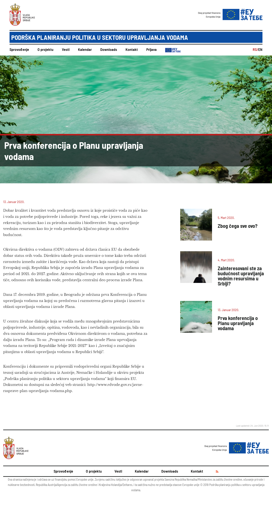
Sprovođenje (19, 49)
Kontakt (132, 49)
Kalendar (85, 49)
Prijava (151, 49)
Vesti (66, 49)
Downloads (108, 49)
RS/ (255, 49)
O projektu (45, 49)
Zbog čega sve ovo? (238, 226)
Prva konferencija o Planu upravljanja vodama (238, 323)
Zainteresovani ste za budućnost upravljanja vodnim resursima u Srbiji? (241, 276)
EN (260, 49)
